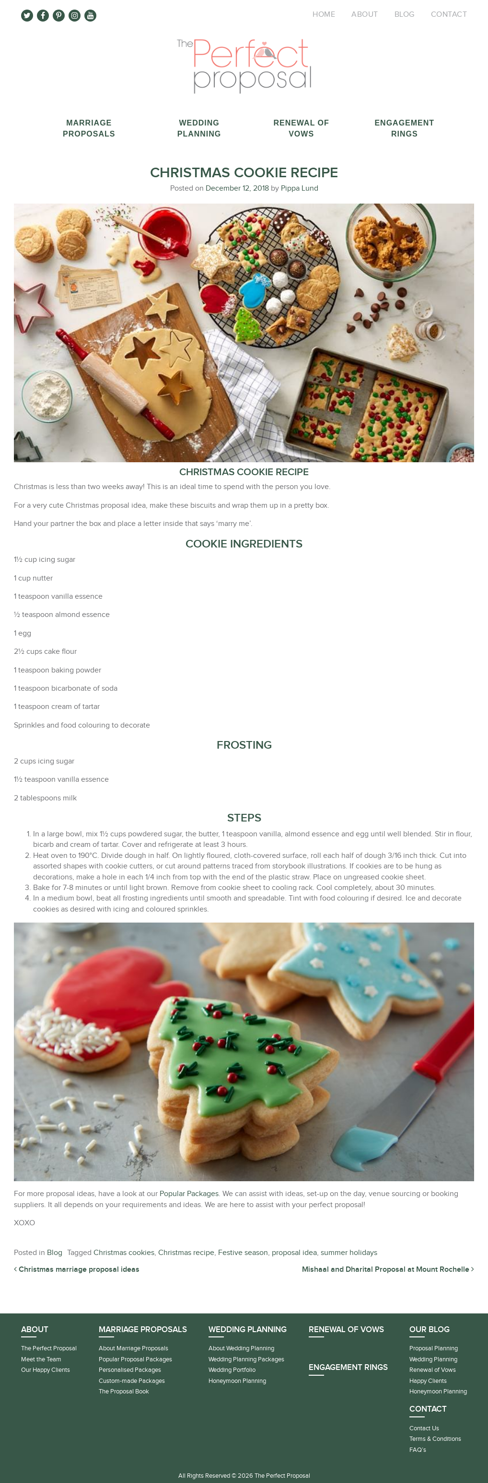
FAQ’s (417, 1450)
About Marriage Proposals (133, 1348)
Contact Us (424, 1428)
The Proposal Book (124, 1391)
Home (324, 14)
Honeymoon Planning (237, 1381)
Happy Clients (428, 1381)
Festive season (243, 1252)
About (364, 14)
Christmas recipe (186, 1252)
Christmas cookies (123, 1252)
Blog (405, 14)
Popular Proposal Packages (135, 1359)
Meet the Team (41, 1359)
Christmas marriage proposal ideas (76, 1269)
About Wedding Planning (241, 1348)
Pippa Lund (298, 188)
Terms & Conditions (435, 1439)
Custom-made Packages (132, 1381)
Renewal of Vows (346, 1330)
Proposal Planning (433, 1348)
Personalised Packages (130, 1370)
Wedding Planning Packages (246, 1359)
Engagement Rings (348, 1367)
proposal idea (294, 1252)
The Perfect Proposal (49, 1348)
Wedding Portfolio (232, 1370)
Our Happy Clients (45, 1370)
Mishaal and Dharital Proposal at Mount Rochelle (388, 1269)
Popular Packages (189, 1193)
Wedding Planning (433, 1359)
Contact (449, 14)
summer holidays (349, 1252)
